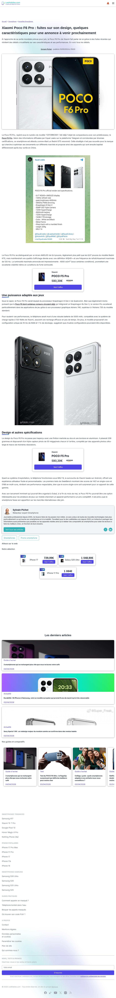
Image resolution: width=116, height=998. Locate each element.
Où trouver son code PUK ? (13, 914)
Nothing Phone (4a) (10, 837)
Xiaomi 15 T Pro (8, 823)
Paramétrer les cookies (12, 941)
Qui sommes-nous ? (10, 950)
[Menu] (113, 3)
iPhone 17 (6, 856)
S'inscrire (58, 973)
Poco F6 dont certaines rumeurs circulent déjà (35, 304)
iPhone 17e (6, 861)
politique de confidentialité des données (93, 976)
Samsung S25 (8, 890)
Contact (5, 925)
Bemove (55, 987)
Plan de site (7, 946)
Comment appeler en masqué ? (15, 900)
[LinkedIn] (110, 529)
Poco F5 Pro (7, 138)
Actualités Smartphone (25, 21)
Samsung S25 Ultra (10, 885)
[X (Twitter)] (105, 529)
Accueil (4, 21)
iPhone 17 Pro (8, 852)
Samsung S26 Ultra (10, 876)
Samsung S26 (8, 881)
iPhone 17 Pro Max (10, 847)
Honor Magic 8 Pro (10, 832)
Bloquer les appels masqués (14, 910)
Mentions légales (9, 929)
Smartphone (12, 21)
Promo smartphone (29, 538)
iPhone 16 (6, 866)
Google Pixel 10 (8, 828)
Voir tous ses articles (14, 529)
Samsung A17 (7, 818)
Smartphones (9, 538)
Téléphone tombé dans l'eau (14, 905)
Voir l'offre (58, 287)
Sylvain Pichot (46, 49)
